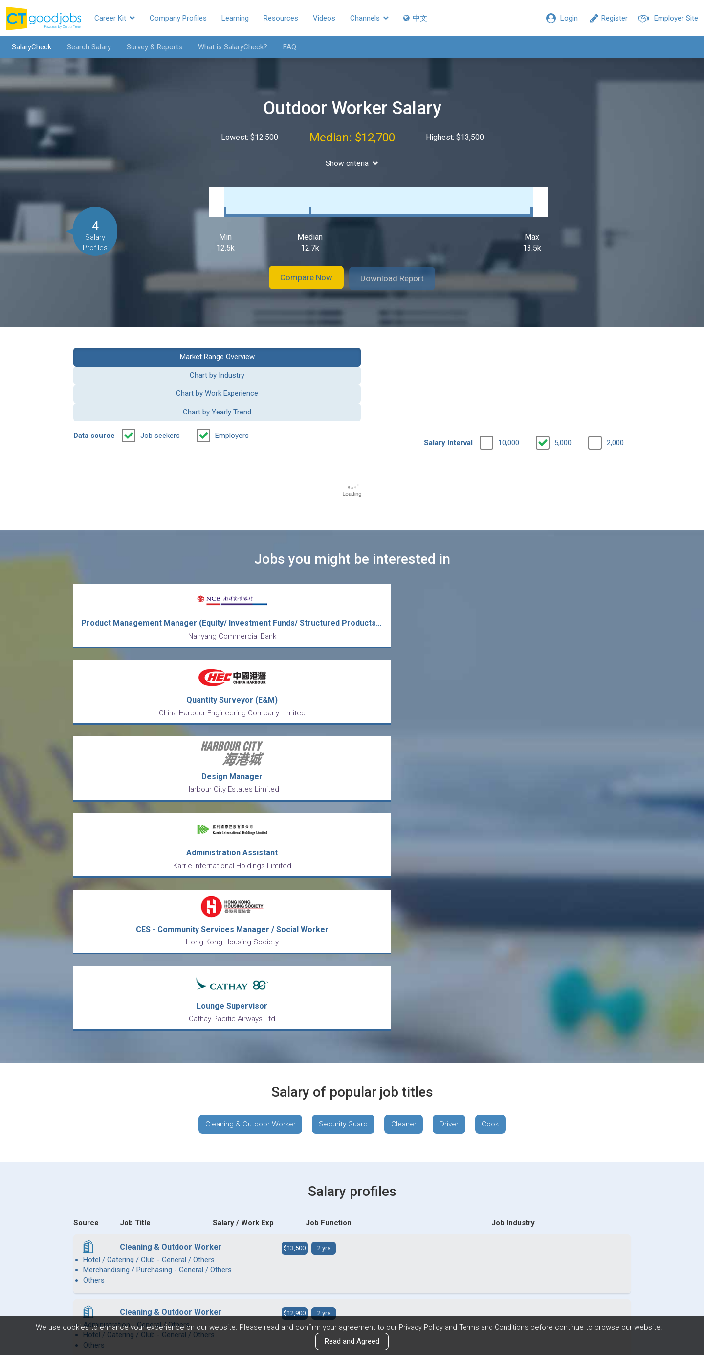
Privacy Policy (419, 1327)
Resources (281, 18)
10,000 (508, 377)
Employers (232, 370)
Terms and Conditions (494, 1327)
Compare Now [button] (298, 268)
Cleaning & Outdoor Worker (244, 756)
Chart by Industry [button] (280, 346)
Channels (369, 18)
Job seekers (160, 370)
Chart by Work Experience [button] (423, 346)
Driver (452, 756)
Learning (235, 18)
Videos (324, 18)
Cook (497, 756)
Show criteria (352, 163)
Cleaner (405, 756)
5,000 (563, 377)
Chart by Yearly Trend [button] (566, 346)
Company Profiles (178, 18)
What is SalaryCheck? (228, 47)
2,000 (615, 377)
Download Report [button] (401, 268)
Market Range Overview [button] (137, 346)
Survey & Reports (150, 47)
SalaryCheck (27, 47)
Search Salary (85, 47)
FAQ (285, 47)
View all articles (352, 1250)
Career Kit (114, 18)
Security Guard (341, 756)
